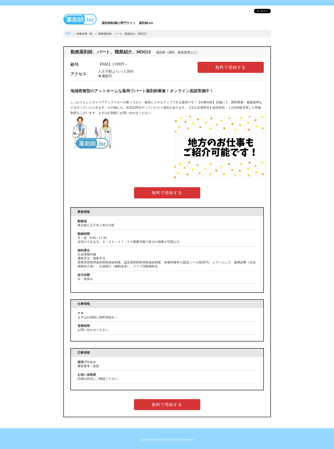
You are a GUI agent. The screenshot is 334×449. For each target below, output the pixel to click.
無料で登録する (230, 67)
